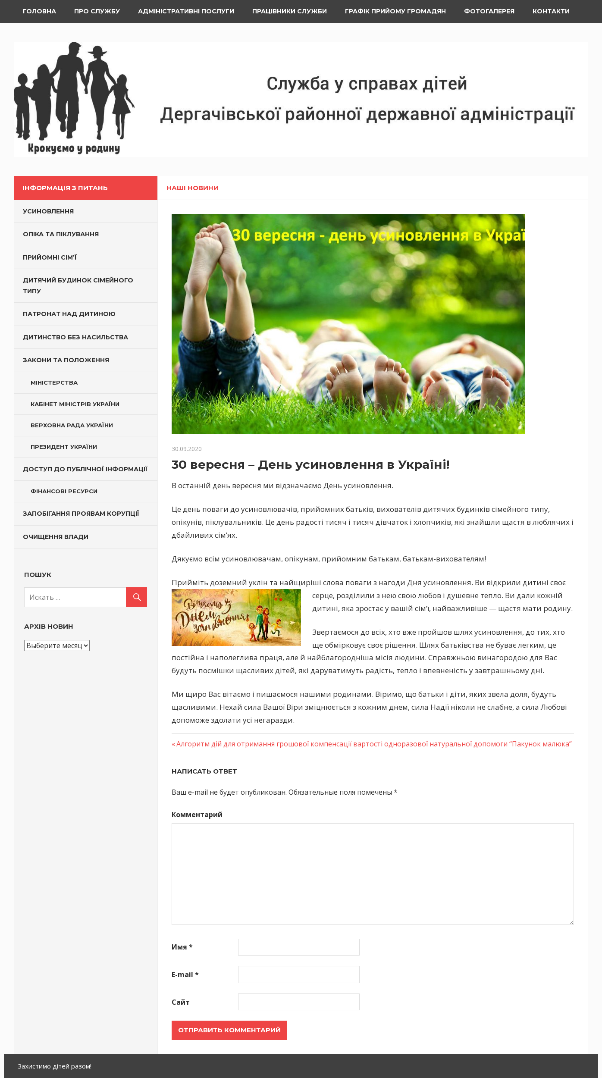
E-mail (185, 974)
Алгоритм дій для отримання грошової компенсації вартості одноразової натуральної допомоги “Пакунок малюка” (374, 744)
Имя (182, 947)
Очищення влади (55, 537)
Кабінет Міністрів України (75, 404)
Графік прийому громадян (395, 11)
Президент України (64, 446)
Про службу (97, 11)
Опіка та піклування (61, 234)
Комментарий (197, 814)
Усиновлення (48, 211)
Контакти (551, 11)
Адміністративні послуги (186, 11)
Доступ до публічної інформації (85, 469)
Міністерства (54, 382)
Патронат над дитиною (69, 314)
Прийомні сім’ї (50, 257)
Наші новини (192, 188)
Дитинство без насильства (75, 337)
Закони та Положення (66, 360)
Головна (39, 11)
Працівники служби (289, 11)
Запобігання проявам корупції (81, 513)
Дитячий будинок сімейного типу (78, 285)
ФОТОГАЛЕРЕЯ (489, 11)
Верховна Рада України (72, 425)
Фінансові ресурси (64, 491)
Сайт (181, 1002)
